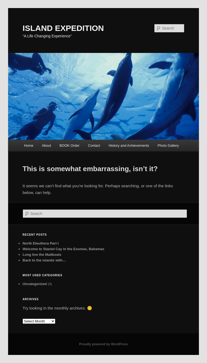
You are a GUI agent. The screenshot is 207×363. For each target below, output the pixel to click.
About (46, 145)
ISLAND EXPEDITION (63, 28)
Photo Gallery (168, 145)
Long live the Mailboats (42, 255)
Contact (94, 145)
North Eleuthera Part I (41, 243)
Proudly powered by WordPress (103, 344)
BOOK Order (70, 145)
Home (28, 145)
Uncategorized (35, 284)
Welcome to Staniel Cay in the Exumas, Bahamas (63, 249)
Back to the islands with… (44, 260)
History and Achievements (129, 145)
